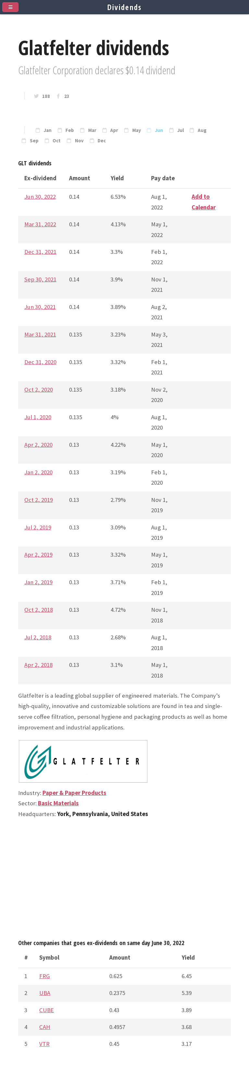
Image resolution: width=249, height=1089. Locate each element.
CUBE (46, 1010)
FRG (44, 976)
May (136, 130)
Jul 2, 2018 (37, 637)
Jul (180, 130)
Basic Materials (58, 803)
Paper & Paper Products (74, 793)
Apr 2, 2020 (38, 444)
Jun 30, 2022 (40, 196)
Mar (92, 130)
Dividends (124, 7)
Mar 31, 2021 (40, 334)
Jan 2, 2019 (38, 582)
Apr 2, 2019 (38, 554)
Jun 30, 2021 (40, 307)
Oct (57, 140)
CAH (44, 1027)
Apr (114, 130)
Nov (79, 140)
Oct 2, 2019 (38, 499)
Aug (202, 130)
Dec (102, 140)
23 (66, 96)
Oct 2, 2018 (38, 609)
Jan (48, 130)
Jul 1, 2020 (37, 417)
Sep (34, 140)
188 (46, 96)
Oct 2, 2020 (38, 389)
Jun (159, 130)
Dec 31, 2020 (40, 362)
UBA (44, 993)
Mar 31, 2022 (40, 224)
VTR (44, 1044)
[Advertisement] (124, 881)
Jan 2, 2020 (38, 472)
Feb (69, 130)
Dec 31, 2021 (40, 251)
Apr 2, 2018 (38, 665)
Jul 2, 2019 (37, 527)
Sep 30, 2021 (40, 279)
